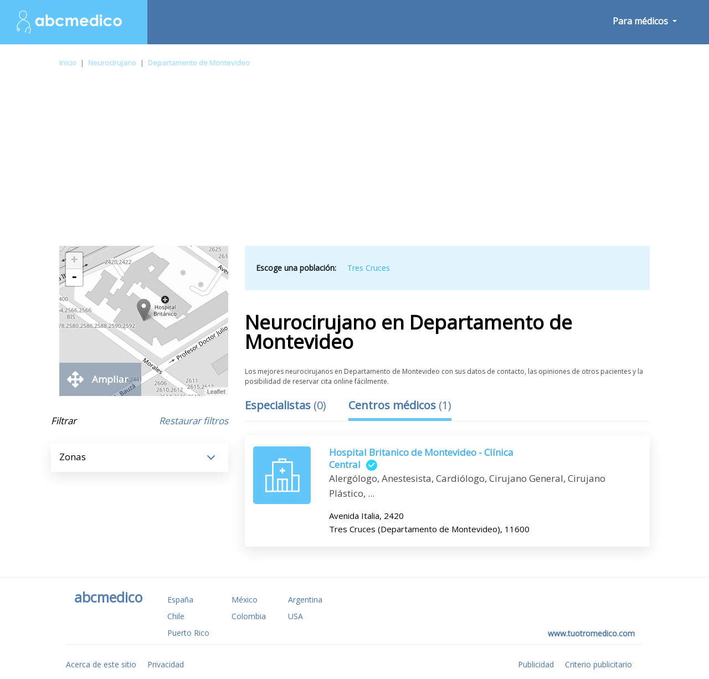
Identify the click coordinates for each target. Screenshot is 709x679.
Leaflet (216, 391)
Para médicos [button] (641, 21)
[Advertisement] (354, 162)
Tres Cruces (368, 268)
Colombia (249, 616)
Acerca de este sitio (101, 664)
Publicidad (536, 664)
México (245, 599)
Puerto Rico (188, 632)
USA (295, 616)
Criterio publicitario (598, 664)
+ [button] (74, 261)
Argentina (305, 599)
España (180, 599)
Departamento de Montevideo (199, 63)
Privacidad (165, 664)
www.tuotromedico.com (591, 633)
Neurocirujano (112, 63)
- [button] (74, 277)
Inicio (67, 63)
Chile (175, 616)
